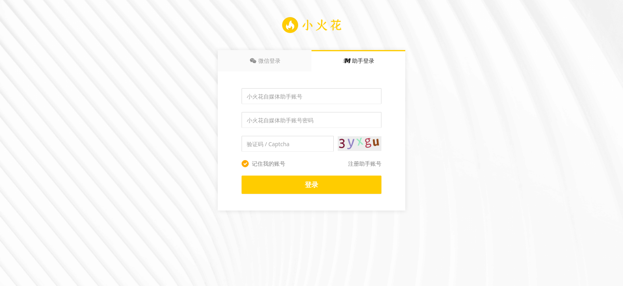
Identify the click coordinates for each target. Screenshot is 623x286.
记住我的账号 (263, 163)
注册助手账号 (364, 163)
